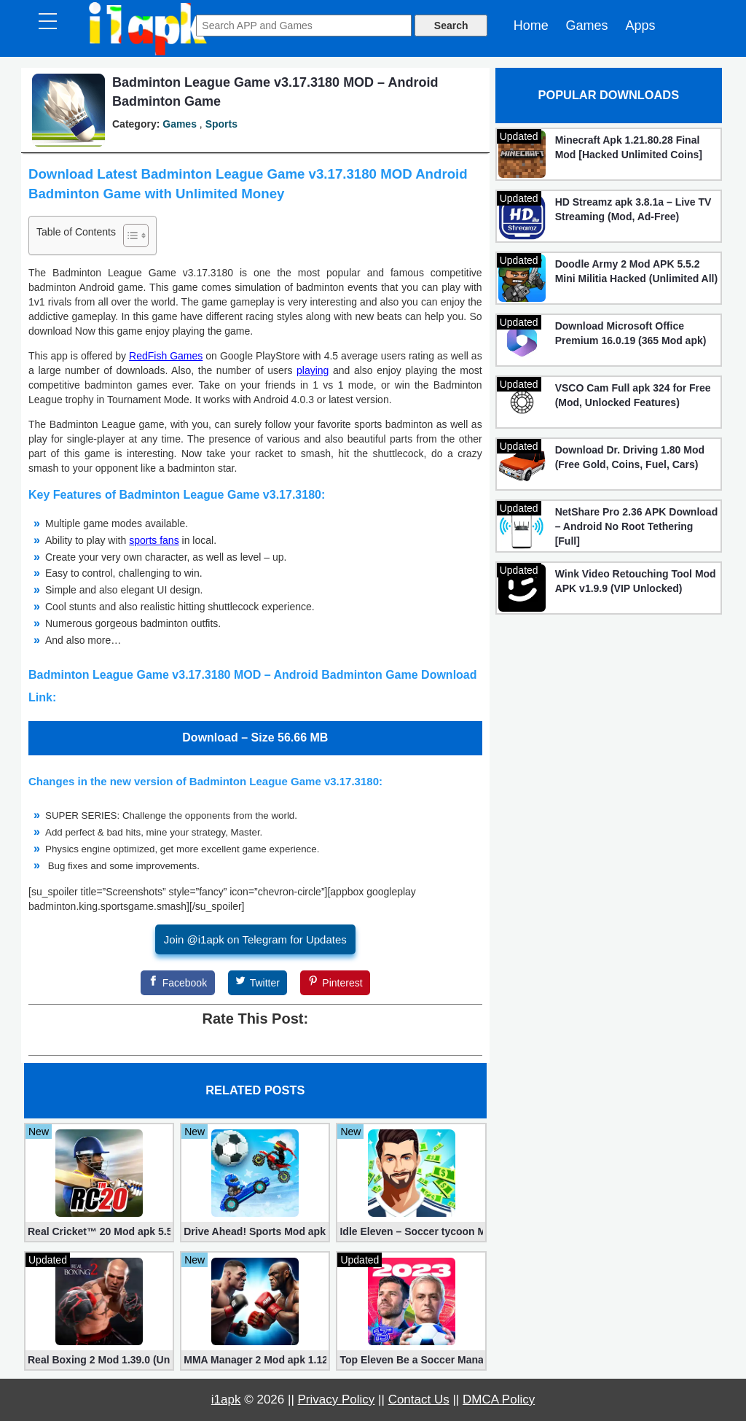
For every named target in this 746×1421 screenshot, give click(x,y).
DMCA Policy (499, 1399)
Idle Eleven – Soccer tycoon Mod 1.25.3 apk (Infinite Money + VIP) (410, 1231)
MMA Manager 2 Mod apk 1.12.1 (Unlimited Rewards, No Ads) (255, 1360)
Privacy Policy (336, 1399)
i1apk (226, 1399)
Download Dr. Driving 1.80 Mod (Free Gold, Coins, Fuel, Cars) (629, 457)
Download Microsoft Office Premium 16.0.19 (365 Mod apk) (631, 333)
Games (587, 25)
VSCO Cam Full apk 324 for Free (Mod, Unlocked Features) (633, 395)
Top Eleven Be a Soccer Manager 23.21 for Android (410, 1360)
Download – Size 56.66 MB (255, 737)
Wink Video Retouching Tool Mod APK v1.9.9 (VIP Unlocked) (635, 581)
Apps (640, 25)
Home (531, 25)
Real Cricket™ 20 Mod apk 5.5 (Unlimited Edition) (99, 1231)
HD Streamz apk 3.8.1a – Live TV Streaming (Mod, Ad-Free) (633, 209)
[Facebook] (178, 982)
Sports (221, 124)
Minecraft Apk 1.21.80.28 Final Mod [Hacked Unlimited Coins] (628, 147)
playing (313, 370)
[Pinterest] (335, 982)
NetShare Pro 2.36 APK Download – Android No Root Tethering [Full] (636, 526)
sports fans (153, 540)
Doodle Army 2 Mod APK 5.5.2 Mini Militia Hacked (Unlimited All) (636, 271)
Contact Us (418, 1399)
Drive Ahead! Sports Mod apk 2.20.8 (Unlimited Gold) (255, 1231)
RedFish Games (166, 356)
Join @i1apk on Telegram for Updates (255, 939)
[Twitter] (258, 982)
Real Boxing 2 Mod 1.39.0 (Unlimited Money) (99, 1360)
